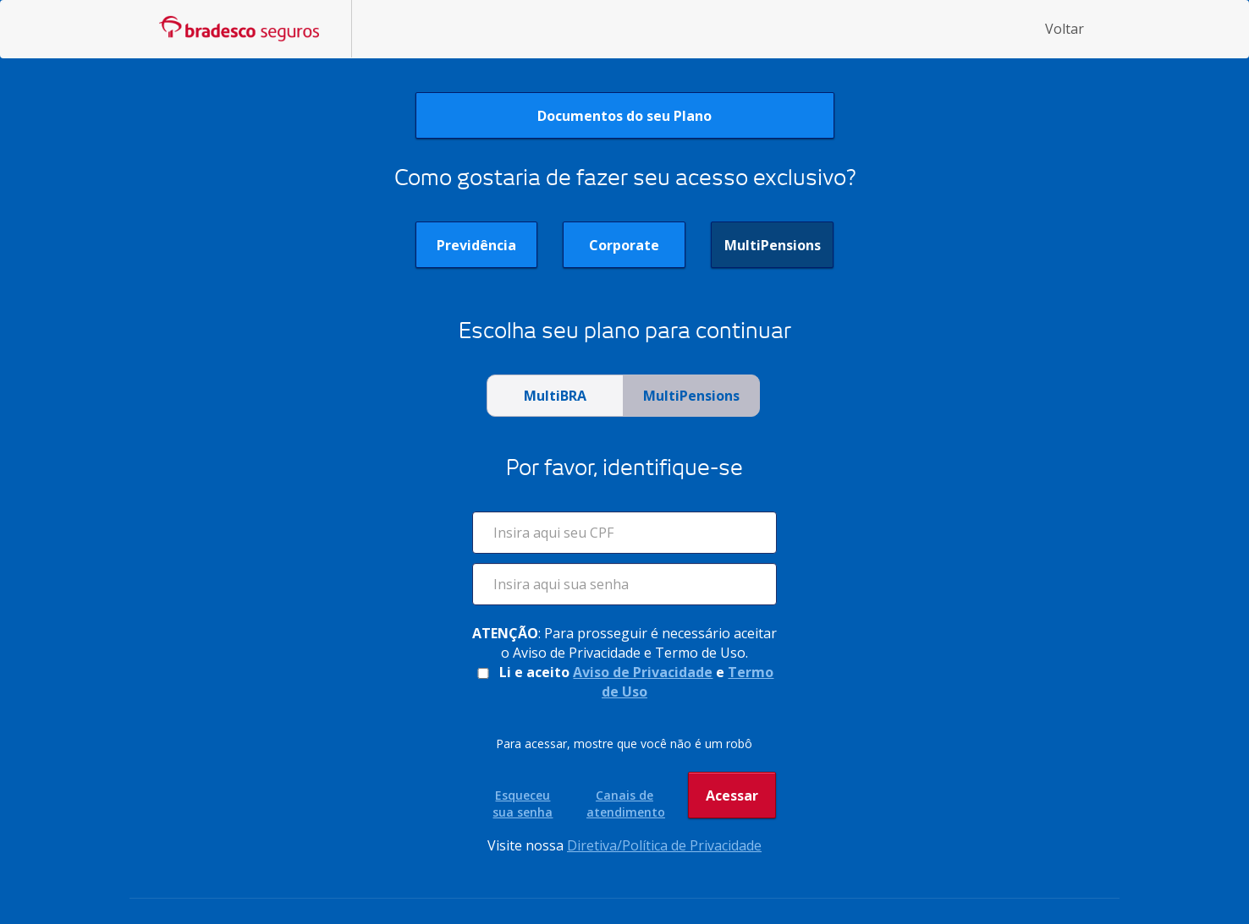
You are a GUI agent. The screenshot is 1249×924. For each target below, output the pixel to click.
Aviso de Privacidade (643, 672)
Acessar (732, 802)
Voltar (1064, 28)
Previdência (476, 245)
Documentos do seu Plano (624, 116)
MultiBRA (555, 395)
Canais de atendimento (624, 803)
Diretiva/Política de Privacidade (664, 845)
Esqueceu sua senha (522, 803)
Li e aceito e (624, 682)
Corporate (624, 245)
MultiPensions (772, 245)
